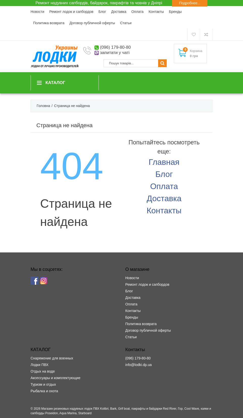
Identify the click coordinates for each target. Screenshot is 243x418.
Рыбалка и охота (44, 391)
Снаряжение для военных (52, 358)
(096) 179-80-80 (115, 47)
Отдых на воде (43, 371)
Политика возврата (48, 23)
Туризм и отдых (43, 384)
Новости (37, 12)
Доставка (118, 12)
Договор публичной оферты (92, 23)
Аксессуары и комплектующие (55, 378)
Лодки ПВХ (39, 365)
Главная (164, 162)
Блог (102, 12)
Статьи (125, 23)
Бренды (175, 12)
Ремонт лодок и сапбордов (71, 12)
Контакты (156, 12)
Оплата (137, 12)
